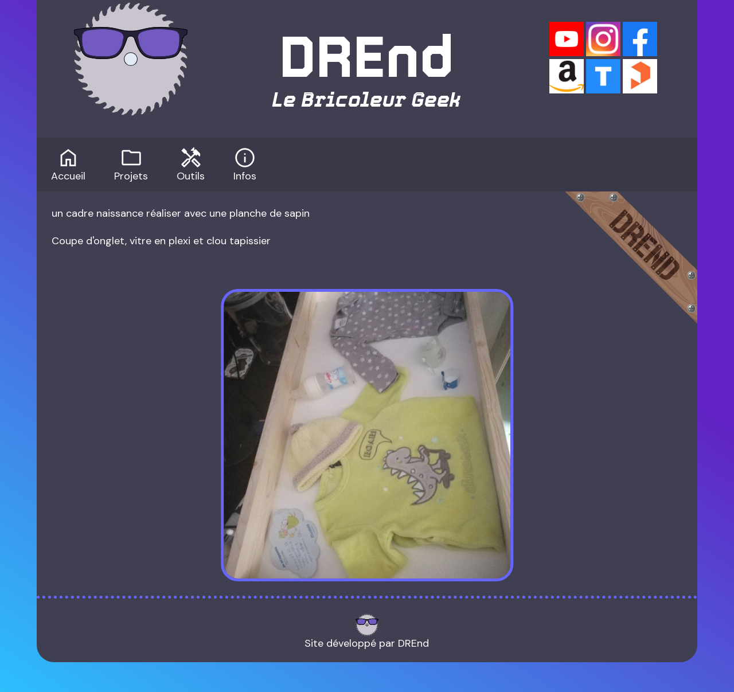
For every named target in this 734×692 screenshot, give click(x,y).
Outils (191, 163)
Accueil (68, 163)
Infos (244, 163)
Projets (131, 163)
